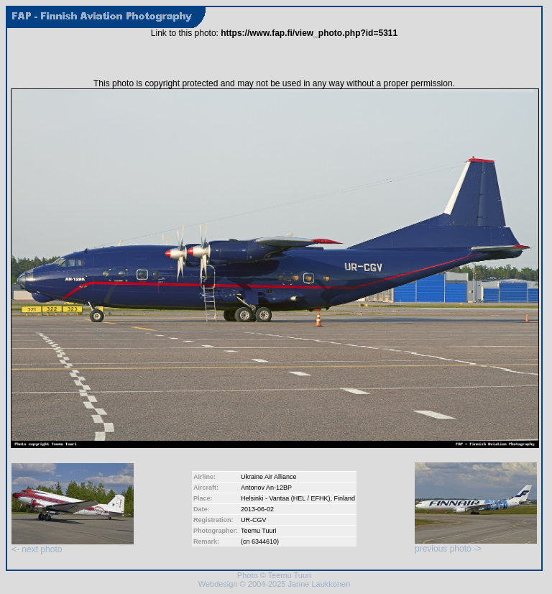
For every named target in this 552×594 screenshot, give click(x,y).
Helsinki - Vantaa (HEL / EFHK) (286, 498)
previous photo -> (476, 545)
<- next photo (73, 545)
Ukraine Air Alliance (269, 476)
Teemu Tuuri (259, 530)
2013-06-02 (257, 509)
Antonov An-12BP (266, 487)
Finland (345, 498)
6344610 (264, 541)
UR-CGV (254, 520)
